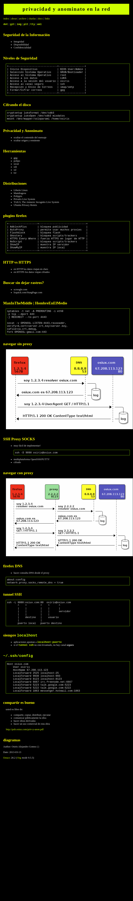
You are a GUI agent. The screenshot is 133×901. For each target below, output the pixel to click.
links (47, 18)
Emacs (6, 792)
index (6, 18)
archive (23, 18)
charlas (32, 18)
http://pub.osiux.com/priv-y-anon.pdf (25, 763)
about (14, 18)
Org (19, 792)
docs (40, 18)
